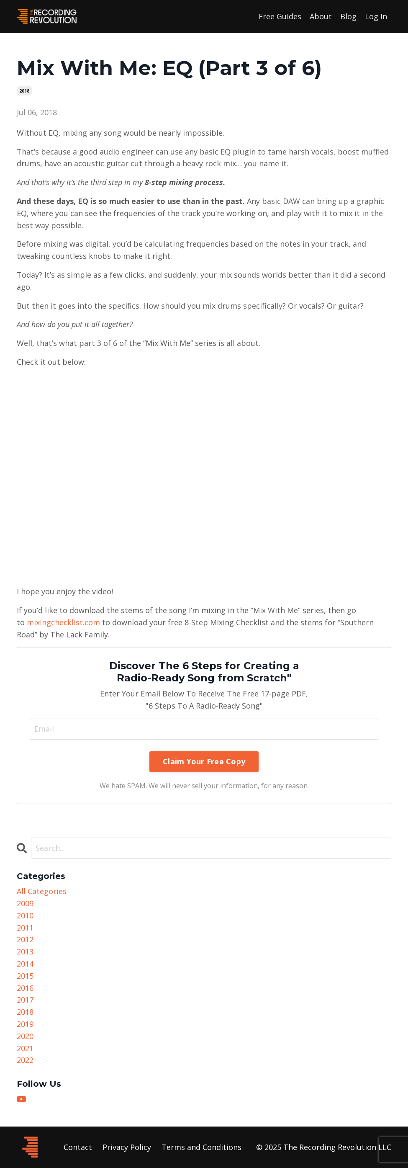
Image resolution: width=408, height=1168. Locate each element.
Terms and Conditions (201, 1147)
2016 (25, 988)
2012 (25, 939)
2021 (25, 1048)
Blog (348, 16)
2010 (25, 915)
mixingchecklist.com (63, 622)
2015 (25, 976)
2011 (25, 928)
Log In (376, 16)
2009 (25, 903)
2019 (25, 1024)
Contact (78, 1147)
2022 (25, 1060)
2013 (25, 951)
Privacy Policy (127, 1147)
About (321, 16)
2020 (25, 1036)
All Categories (42, 891)
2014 (25, 964)
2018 (24, 91)
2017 (25, 1000)
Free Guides (280, 16)
